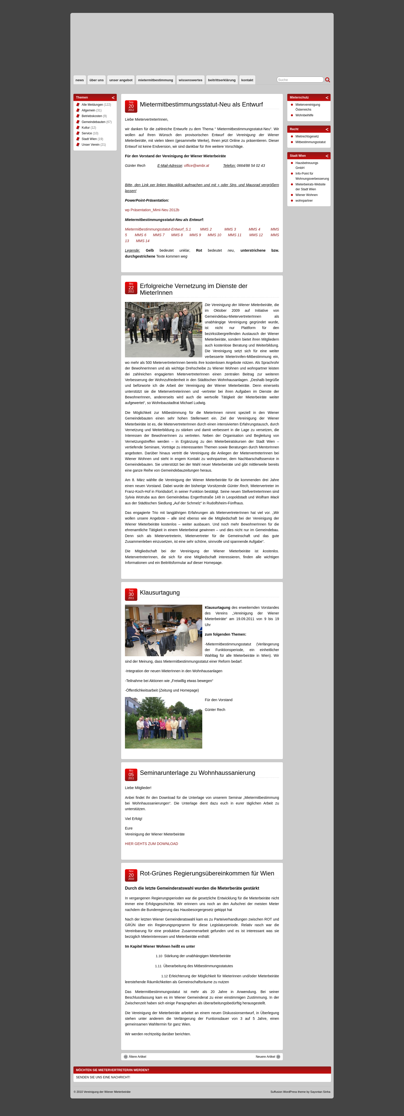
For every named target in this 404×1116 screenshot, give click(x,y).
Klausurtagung (160, 592)
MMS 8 (177, 235)
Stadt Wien (89, 139)
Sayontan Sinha (320, 1091)
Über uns (97, 80)
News (79, 80)
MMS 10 (214, 235)
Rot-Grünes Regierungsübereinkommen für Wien (207, 873)
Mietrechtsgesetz (307, 136)
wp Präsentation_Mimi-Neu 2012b (152, 210)
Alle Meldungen (92, 104)
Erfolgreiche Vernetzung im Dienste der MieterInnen (194, 289)
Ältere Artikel (137, 1056)
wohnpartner (304, 200)
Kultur (86, 127)
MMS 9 (195, 235)
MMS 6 (140, 235)
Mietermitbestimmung (155, 80)
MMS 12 (256, 235)
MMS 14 (142, 241)
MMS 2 (206, 229)
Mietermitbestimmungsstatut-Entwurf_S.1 (158, 229)
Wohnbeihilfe (304, 115)
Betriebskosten (92, 116)
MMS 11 (235, 235)
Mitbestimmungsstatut (311, 142)
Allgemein (88, 110)
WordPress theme (294, 1091)
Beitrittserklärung (222, 80)
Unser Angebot (120, 80)
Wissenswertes (191, 80)
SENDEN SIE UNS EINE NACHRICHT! (103, 1077)
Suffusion (276, 1091)
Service (87, 133)
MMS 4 (254, 229)
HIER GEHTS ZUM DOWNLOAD (151, 844)
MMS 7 (159, 235)
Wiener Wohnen (307, 195)
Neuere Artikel (265, 1056)
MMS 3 (230, 229)
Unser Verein (90, 144)
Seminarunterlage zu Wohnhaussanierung (197, 772)
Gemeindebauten (93, 122)
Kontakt (247, 80)
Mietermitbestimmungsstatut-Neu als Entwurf (201, 104)
